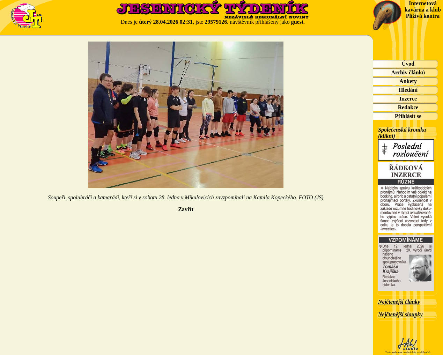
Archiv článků (408, 72)
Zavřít (185, 209)
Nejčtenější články (399, 302)
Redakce (408, 107)
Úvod (408, 64)
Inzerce (408, 99)
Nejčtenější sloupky (400, 314)
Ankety (408, 81)
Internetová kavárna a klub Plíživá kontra (423, 9)
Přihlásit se (408, 116)
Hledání (408, 90)
